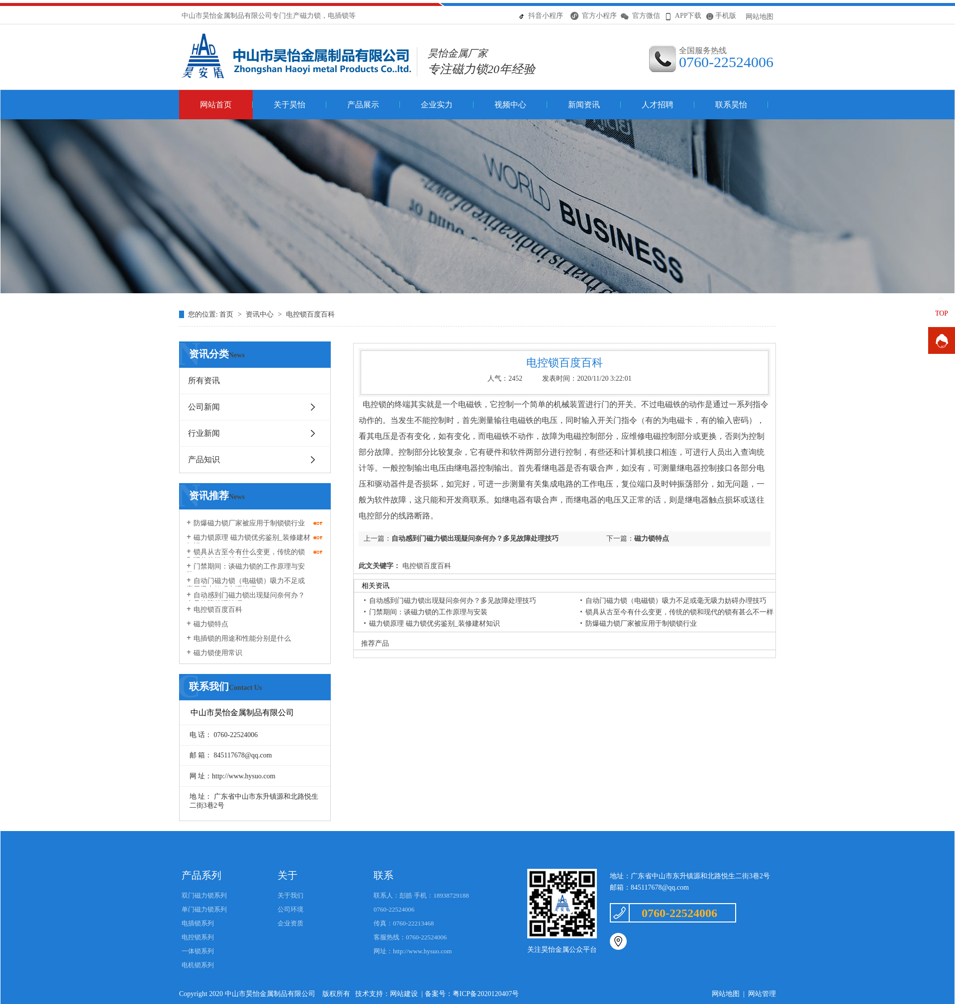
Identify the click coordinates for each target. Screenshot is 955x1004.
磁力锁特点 (210, 624)
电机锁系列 (198, 965)
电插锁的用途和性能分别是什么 (242, 638)
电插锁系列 (198, 923)
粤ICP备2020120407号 (486, 994)
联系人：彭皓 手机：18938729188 (421, 895)
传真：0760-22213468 (404, 923)
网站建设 (404, 994)
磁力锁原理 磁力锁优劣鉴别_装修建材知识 (248, 542)
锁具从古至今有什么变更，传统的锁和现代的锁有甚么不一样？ (246, 556)
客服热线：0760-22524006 (410, 937)
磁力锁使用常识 (217, 653)
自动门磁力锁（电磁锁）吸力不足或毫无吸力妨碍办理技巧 (246, 585)
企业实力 (437, 104)
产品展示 (363, 104)
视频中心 (510, 104)
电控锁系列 (198, 937)
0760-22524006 (394, 909)
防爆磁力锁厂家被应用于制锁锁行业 (249, 523)
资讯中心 (261, 314)
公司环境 (290, 909)
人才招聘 (657, 104)
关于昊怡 (289, 104)
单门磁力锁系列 (204, 909)
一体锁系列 (198, 951)
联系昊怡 (731, 104)
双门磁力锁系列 (204, 895)
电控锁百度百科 (310, 314)
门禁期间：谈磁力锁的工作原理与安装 (246, 571)
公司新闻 (204, 407)
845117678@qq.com (660, 887)
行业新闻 (204, 433)
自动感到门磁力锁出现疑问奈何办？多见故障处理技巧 (246, 599)
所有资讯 (204, 380)
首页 (227, 314)
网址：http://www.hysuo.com (413, 951)
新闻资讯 (584, 104)
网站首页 (216, 104)
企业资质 (290, 923)
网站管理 (762, 994)
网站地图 (759, 16)
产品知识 (204, 459)
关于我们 (290, 895)
